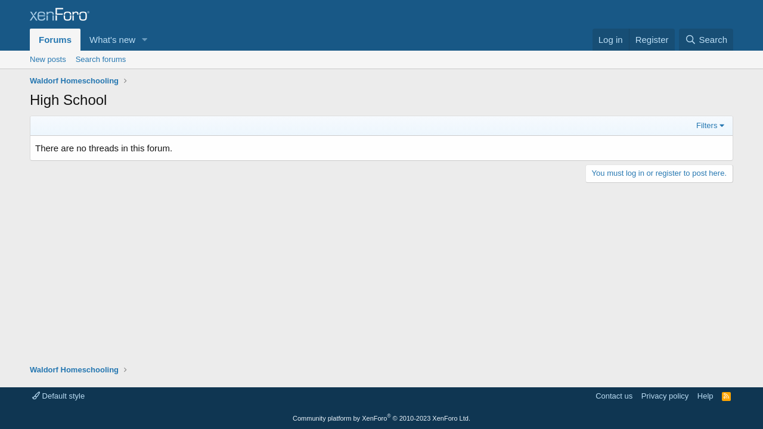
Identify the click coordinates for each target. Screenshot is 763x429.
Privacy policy (664, 395)
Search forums (101, 59)
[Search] (706, 40)
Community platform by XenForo (381, 418)
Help (705, 395)
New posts (48, 59)
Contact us (613, 395)
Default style (58, 395)
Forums (55, 40)
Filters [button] (706, 125)
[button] (145, 40)
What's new (112, 40)
